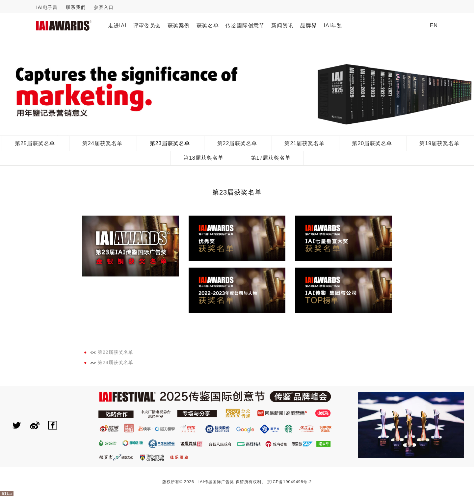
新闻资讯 (282, 25)
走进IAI (117, 25)
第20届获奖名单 (372, 143)
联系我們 (76, 7)
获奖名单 (208, 25)
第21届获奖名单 (304, 143)
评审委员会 (147, 25)
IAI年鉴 (333, 25)
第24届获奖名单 (102, 143)
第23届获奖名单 (170, 143)
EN (434, 25)
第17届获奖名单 (271, 158)
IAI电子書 (47, 7)
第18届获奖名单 (203, 158)
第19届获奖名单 (439, 143)
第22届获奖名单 (237, 143)
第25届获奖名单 (35, 143)
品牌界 (308, 25)
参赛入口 (104, 7)
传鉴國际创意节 (245, 25)
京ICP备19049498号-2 (289, 482)
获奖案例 (179, 25)
